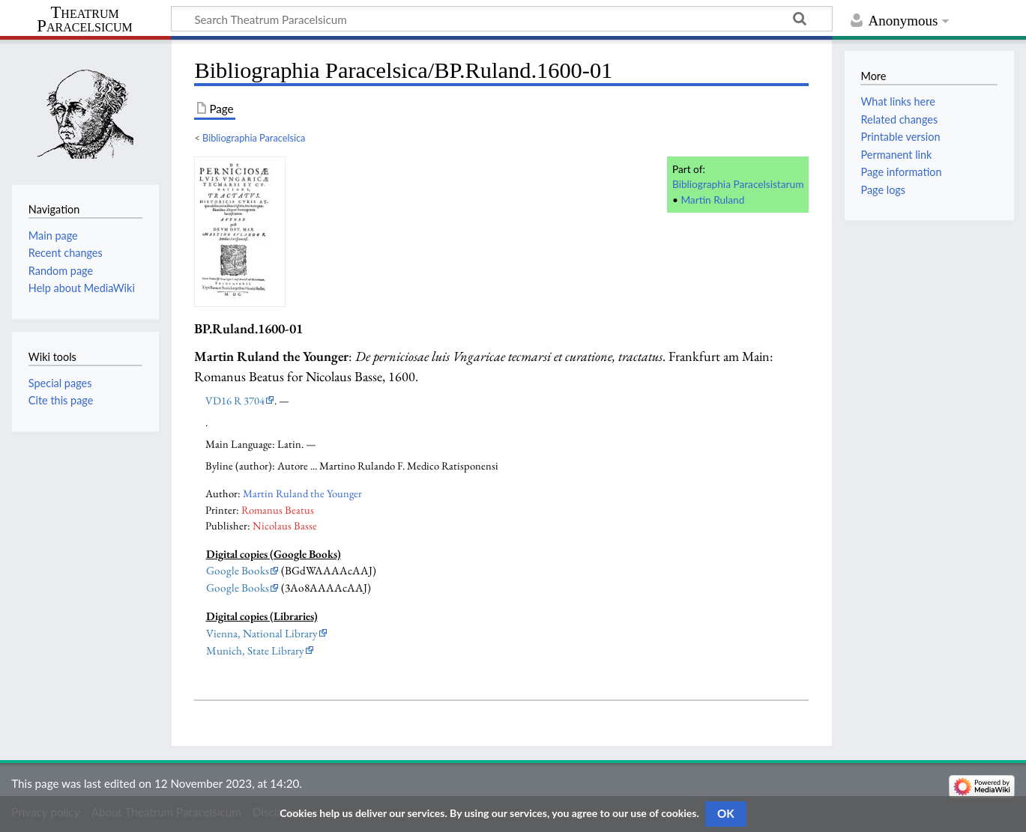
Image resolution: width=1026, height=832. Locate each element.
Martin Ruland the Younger (302, 493)
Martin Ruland (712, 199)
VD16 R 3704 (235, 400)
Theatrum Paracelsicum (84, 19)
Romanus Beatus (277, 509)
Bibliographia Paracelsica (253, 138)
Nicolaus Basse (285, 525)
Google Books (237, 570)
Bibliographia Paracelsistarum (737, 183)
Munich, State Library (255, 650)
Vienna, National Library (262, 633)
